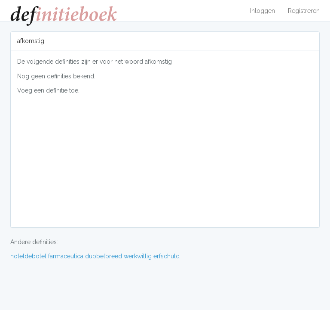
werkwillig (138, 256)
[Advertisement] (165, 160)
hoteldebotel (28, 256)
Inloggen (262, 10)
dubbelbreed (103, 256)
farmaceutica (65, 256)
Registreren (304, 10)
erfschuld (166, 256)
